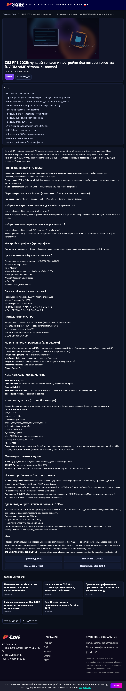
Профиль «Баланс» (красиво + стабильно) (27, 114)
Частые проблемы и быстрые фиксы (24, 143)
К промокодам (23, 77)
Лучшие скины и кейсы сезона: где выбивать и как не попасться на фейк (21, 591)
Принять (116, 686)
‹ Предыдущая (11, 624)
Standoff (48, 655)
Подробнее (85, 687)
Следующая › (30, 624)
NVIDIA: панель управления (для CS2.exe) (27, 126)
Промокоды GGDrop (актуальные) (24, 522)
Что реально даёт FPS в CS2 (20, 94)
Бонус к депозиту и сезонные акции (25, 526)
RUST (71, 5)
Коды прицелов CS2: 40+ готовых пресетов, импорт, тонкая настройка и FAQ (60, 591)
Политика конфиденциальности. (102, 651)
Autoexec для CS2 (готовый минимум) (25, 134)
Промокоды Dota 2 (92, 561)
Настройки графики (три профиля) (23, 110)
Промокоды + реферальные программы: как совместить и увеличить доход (102, 591)
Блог (79, 5)
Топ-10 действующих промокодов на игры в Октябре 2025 (62, 608)
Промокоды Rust (33, 569)
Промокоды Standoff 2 (92, 569)
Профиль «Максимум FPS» (19, 122)
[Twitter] (91, 656)
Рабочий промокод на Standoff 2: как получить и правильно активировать (22, 608)
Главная (30, 5)
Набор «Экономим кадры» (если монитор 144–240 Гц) (33, 106)
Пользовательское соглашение (102, 647)
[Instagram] (96, 656)
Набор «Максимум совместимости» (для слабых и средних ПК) (38, 102)
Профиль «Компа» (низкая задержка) (24, 118)
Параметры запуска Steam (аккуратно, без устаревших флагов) (38, 98)
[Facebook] (86, 656)
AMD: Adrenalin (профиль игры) (21, 130)
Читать (9, 77)
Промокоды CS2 (33, 561)
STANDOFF (60, 5)
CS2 (39, 5)
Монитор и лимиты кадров (19, 138)
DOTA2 (47, 5)
